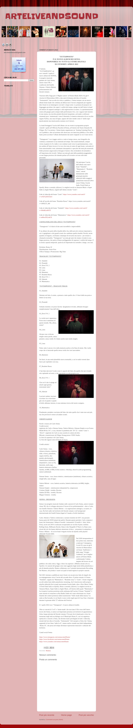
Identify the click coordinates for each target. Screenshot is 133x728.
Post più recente (46, 715)
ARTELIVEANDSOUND (51, 16)
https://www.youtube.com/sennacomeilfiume (54, 641)
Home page (66, 715)
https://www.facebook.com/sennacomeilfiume (54, 639)
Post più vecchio (86, 715)
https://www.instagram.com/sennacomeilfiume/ (54, 637)
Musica (48, 651)
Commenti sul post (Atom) (54, 719)
